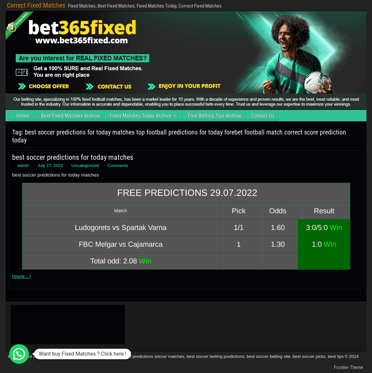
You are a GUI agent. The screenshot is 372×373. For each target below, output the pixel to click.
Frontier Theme (348, 367)
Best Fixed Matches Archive (70, 116)
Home (22, 116)
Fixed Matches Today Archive (140, 116)
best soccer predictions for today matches (72, 157)
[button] (19, 354)
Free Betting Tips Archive (214, 116)
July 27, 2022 (50, 165)
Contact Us (262, 116)
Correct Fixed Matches (36, 5)
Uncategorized (85, 165)
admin (23, 165)
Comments (118, 165)
